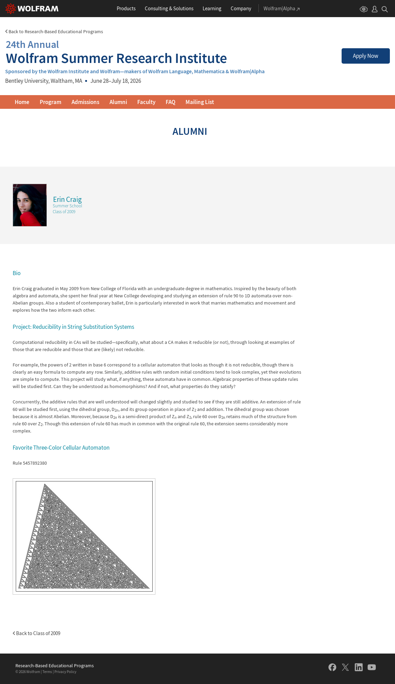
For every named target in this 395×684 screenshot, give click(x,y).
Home (22, 102)
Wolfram (33, 671)
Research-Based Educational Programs (54, 665)
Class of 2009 (64, 212)
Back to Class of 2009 (36, 633)
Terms (47, 671)
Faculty (146, 102)
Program (50, 102)
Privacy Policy (65, 671)
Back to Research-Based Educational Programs (54, 31)
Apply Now (365, 56)
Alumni (118, 102)
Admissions (85, 102)
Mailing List (200, 102)
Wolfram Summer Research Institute (116, 51)
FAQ (170, 102)
